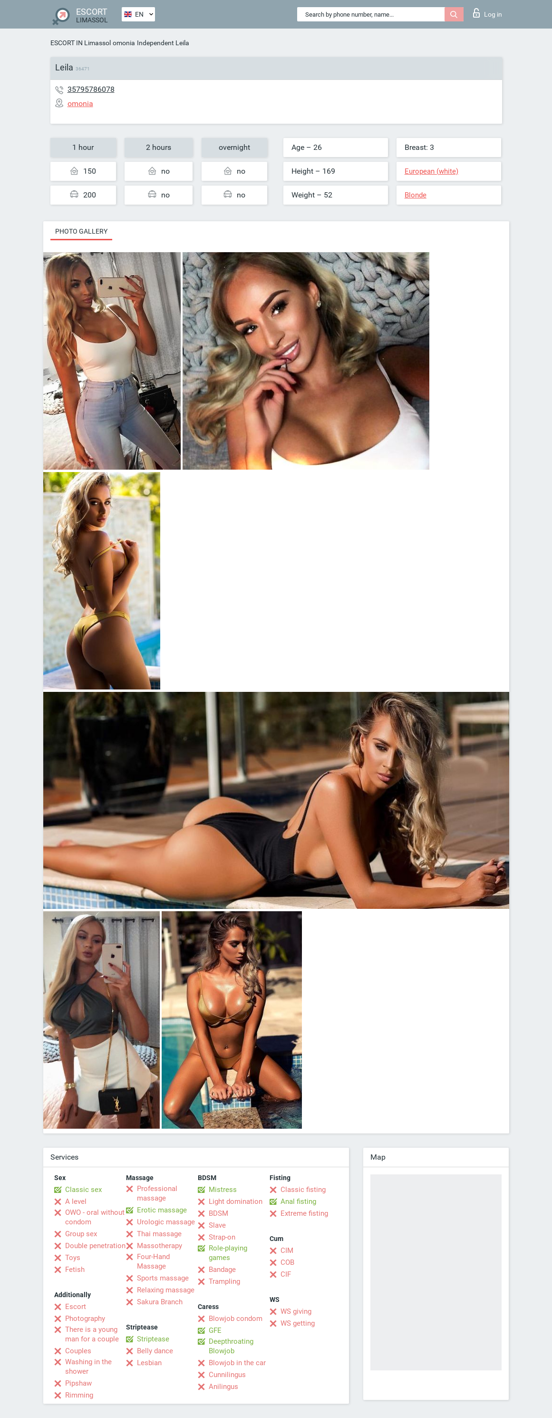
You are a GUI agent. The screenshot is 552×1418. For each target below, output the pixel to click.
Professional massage (157, 1193)
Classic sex (83, 1189)
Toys (72, 1257)
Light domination (235, 1201)
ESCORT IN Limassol (80, 43)
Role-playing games (228, 1253)
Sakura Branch (160, 1302)
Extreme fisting (304, 1213)
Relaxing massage (165, 1290)
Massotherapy (159, 1245)
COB (287, 1262)
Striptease (153, 1339)
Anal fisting (298, 1201)
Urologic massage (166, 1222)
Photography (85, 1318)
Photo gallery (81, 231)
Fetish (75, 1269)
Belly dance (155, 1351)
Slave (217, 1225)
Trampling (224, 1281)
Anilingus (223, 1386)
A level (76, 1201)
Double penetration (95, 1245)
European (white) (431, 171)
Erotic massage (162, 1210)
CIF (286, 1274)
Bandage (222, 1269)
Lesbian (149, 1363)
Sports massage (163, 1278)
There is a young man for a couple (92, 1334)
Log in (487, 13)
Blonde (415, 195)
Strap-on (222, 1237)
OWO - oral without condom (95, 1217)
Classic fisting (303, 1189)
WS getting (298, 1323)
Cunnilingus (227, 1374)
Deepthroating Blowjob (231, 1346)
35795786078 (91, 89)
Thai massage (159, 1234)
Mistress (223, 1189)
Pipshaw (78, 1383)
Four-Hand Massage (153, 1261)
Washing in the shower (88, 1367)
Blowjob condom (235, 1318)
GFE (215, 1330)
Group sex (81, 1234)
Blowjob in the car (237, 1363)
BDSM (218, 1213)
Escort (75, 1306)
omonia (124, 43)
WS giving (296, 1311)
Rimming (79, 1395)
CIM (287, 1250)
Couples (78, 1351)
